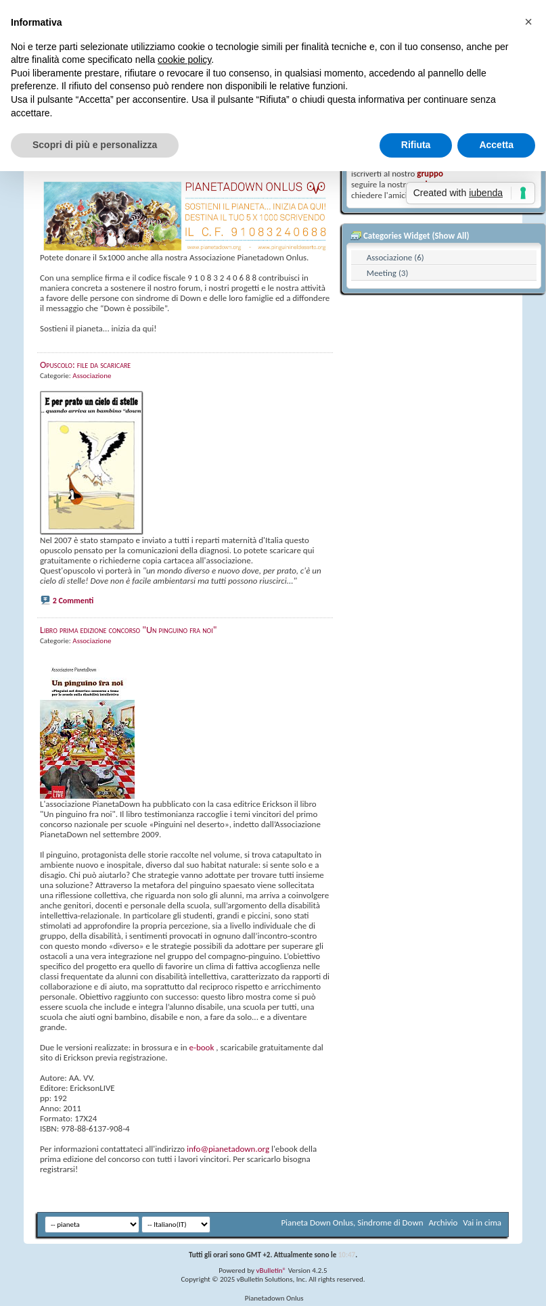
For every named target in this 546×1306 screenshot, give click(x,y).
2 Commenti (73, 600)
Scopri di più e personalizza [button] (94, 144)
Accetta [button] (496, 144)
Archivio (443, 1222)
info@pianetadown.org (228, 1149)
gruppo (430, 173)
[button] (528, 21)
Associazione (91, 375)
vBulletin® (271, 1270)
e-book (201, 1047)
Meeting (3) (388, 273)
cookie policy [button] (184, 59)
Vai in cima (482, 1222)
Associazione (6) (395, 257)
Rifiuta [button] (416, 144)
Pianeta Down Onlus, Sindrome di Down (352, 1222)
